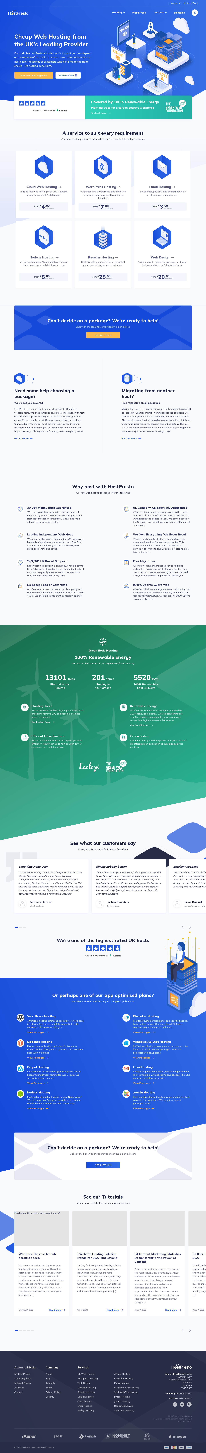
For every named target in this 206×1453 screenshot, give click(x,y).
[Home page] (18, 12)
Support (175, 3)
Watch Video (68, 75)
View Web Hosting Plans (34, 75)
